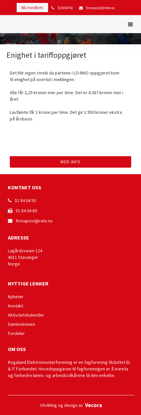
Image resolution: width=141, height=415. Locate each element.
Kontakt (15, 306)
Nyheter (16, 297)
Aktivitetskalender (26, 315)
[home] (5, 25)
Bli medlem (32, 7)
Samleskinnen (21, 324)
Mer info (70, 162)
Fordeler (16, 333)
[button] (130, 24)
